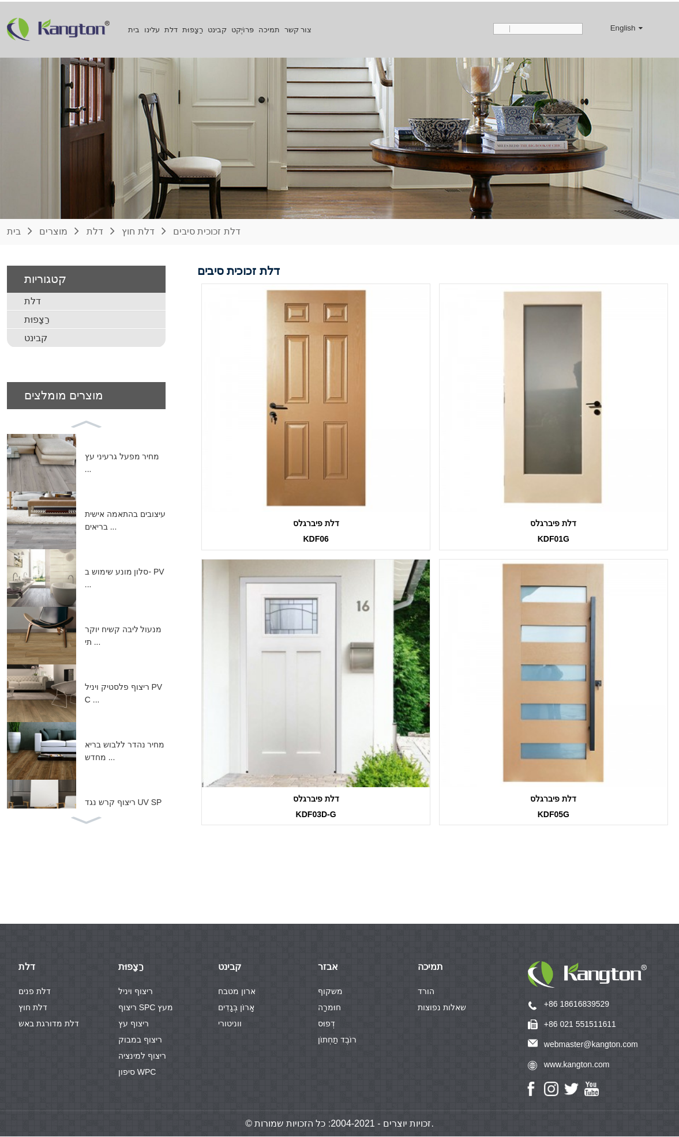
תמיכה (269, 28)
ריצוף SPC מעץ (146, 1008)
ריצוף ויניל (135, 991)
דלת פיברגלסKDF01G (553, 529)
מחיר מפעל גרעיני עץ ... (122, 461)
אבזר (328, 967)
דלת (171, 28)
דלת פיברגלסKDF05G (553, 806)
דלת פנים (34, 991)
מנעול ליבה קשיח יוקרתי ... (123, 634)
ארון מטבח (237, 991)
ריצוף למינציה (142, 1056)
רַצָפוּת (192, 28)
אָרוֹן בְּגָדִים (236, 1008)
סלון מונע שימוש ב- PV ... (124, 576)
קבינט (217, 28)
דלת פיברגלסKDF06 (316, 529)
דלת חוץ (138, 230)
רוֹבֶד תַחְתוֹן (337, 1040)
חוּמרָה (329, 1008)
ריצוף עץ (133, 1024)
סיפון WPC (137, 1072)
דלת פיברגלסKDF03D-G (316, 806)
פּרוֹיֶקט (242, 28)
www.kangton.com (577, 1065)
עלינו (152, 28)
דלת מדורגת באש (48, 1024)
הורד (426, 991)
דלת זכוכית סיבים (207, 230)
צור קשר (298, 28)
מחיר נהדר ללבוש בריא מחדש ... (125, 749)
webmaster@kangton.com (591, 1044)
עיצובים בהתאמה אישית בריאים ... (125, 519)
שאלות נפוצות (442, 1008)
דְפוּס (326, 1024)
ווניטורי (230, 1024)
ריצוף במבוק (140, 1040)
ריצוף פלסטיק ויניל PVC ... (123, 691)
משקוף (330, 991)
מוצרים (53, 230)
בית (134, 28)
